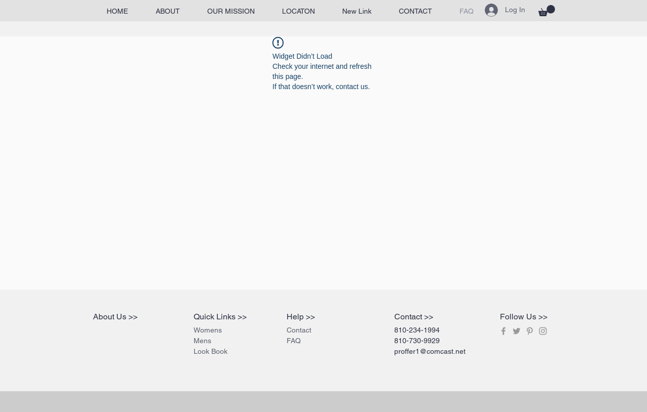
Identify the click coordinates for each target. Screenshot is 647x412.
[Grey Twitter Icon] (517, 331)
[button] (546, 10)
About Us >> (115, 316)
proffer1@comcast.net (430, 351)
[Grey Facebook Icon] (503, 331)
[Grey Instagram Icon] (543, 331)
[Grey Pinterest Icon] (530, 331)
